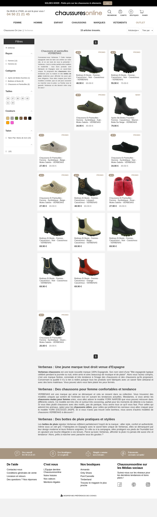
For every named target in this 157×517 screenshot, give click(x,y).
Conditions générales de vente (22, 491)
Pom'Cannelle (87, 494)
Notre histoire (50, 494)
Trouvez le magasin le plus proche (93, 502)
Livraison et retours (16, 494)
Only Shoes (86, 491)
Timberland (85, 498)
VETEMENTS (119, 22)
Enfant (58, 22)
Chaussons (78, 22)
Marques (99, 22)
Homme (37, 22)
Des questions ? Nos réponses (22, 498)
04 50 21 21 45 (18, 14)
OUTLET (140, 22)
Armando (84, 488)
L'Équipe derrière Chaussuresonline (52, 489)
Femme (17, 22)
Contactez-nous (14, 488)
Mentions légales (52, 500)
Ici (107, 3)
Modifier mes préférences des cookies (78, 514)
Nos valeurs (49, 497)
